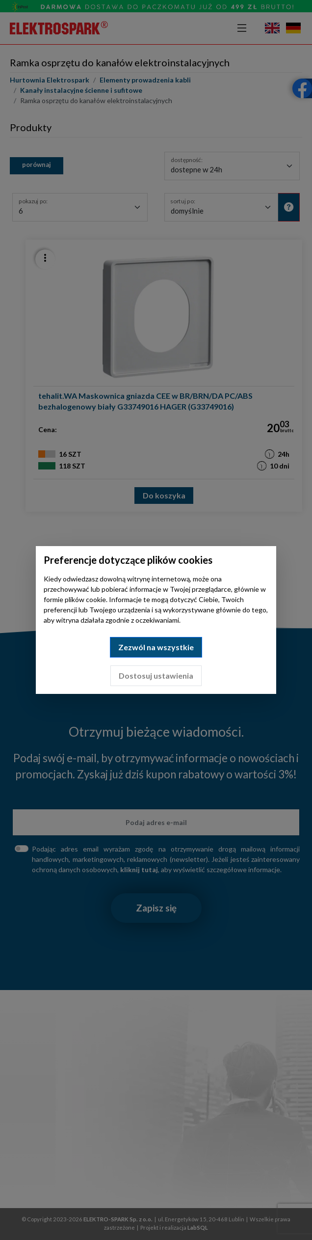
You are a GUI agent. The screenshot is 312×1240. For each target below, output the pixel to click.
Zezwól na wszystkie (156, 647)
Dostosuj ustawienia (156, 675)
